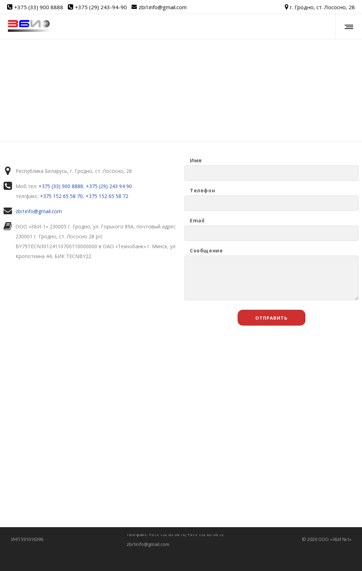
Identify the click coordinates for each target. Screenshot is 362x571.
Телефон (202, 190)
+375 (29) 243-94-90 (101, 7)
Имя (196, 160)
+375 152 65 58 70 (61, 196)
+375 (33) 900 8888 (38, 7)
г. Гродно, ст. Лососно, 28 (319, 7)
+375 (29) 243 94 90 (109, 186)
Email (197, 220)
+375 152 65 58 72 (107, 196)
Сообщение (206, 250)
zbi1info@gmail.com (163, 7)
